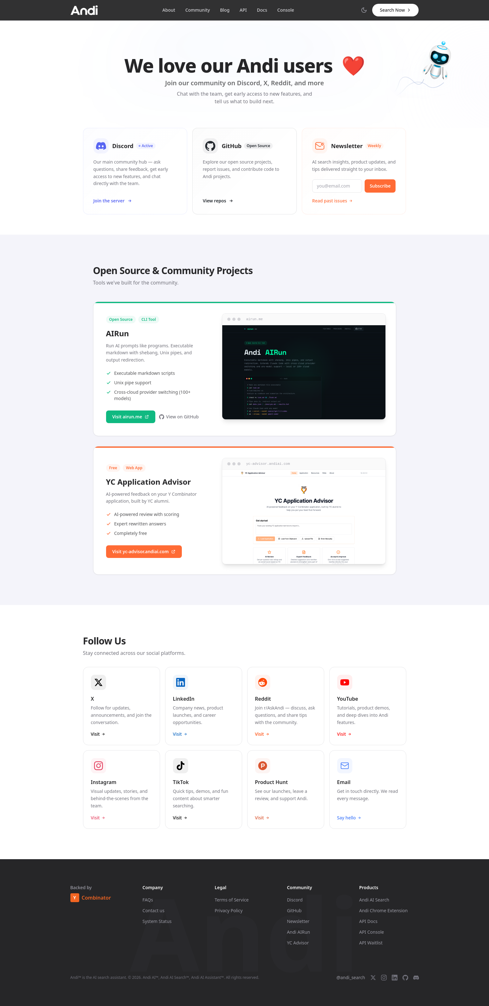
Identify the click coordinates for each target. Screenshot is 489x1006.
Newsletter (298, 921)
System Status (156, 921)
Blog (225, 10)
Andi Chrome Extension (383, 910)
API (243, 10)
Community (197, 10)
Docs (262, 10)
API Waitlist (371, 943)
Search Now (395, 10)
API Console (371, 932)
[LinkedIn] (394, 977)
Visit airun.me (130, 424)
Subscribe (380, 186)
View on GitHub (179, 424)
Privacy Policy (228, 910)
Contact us (153, 910)
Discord (295, 900)
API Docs (368, 921)
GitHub (294, 910)
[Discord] (416, 977)
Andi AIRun (298, 932)
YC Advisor (298, 943)
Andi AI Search (374, 900)
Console (285, 10)
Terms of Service (232, 900)
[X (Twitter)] (373, 977)
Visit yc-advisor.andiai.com (144, 559)
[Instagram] (384, 977)
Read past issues (332, 201)
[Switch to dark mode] (364, 10)
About (168, 10)
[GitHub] (405, 977)
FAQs (147, 900)
